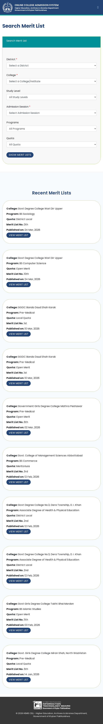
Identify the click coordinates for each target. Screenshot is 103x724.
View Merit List (18, 235)
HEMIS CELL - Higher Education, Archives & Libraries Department (55, 713)
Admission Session (18, 106)
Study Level (13, 91)
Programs (12, 122)
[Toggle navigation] (97, 7)
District (11, 59)
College (12, 75)
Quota (10, 138)
